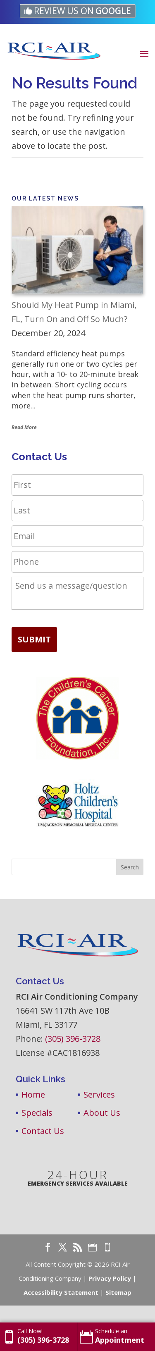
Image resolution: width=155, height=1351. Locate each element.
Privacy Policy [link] (109, 1278)
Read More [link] (24, 427)
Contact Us (42, 1130)
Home (33, 1094)
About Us (101, 1112)
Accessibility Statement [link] (61, 1292)
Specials (36, 1112)
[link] (78, 11)
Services (99, 1094)
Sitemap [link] (118, 1292)
